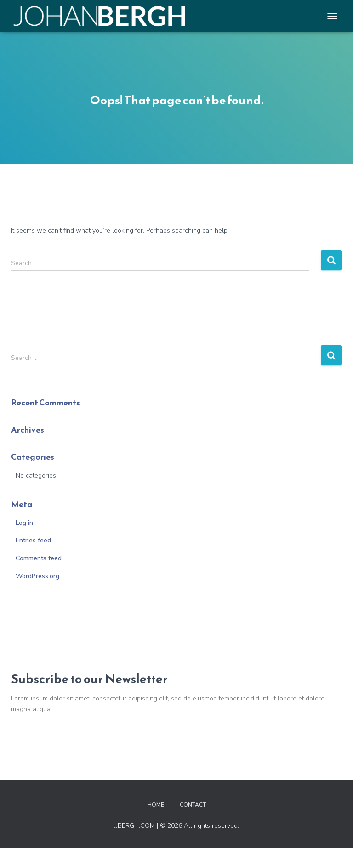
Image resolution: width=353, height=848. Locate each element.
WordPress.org (37, 576)
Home (156, 804)
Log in (24, 522)
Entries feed (33, 540)
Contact (193, 804)
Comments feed (39, 558)
